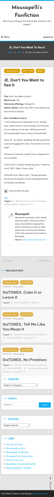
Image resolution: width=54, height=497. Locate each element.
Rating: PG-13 (26, 204)
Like (6, 197)
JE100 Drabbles (11, 204)
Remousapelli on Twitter (18, 468)
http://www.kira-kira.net (34, 239)
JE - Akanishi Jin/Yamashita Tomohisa (29, 201)
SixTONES (26, 284)
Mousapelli (19, 74)
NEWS (40, 71)
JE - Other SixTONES (19, 305)
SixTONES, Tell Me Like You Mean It (24, 329)
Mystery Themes (39, 493)
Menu (5, 37)
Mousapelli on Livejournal (19, 456)
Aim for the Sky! (14, 444)
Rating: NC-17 (29, 340)
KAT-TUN (28, 71)
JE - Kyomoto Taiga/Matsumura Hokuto (28, 337)
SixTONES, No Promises (25, 362)
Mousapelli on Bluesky (17, 452)
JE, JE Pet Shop (43, 261)
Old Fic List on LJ (15, 460)
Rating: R (35, 305)
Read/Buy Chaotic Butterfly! (21, 464)
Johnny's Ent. (12, 71)
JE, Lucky (8, 261)
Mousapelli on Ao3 (15, 448)
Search (48, 37)
